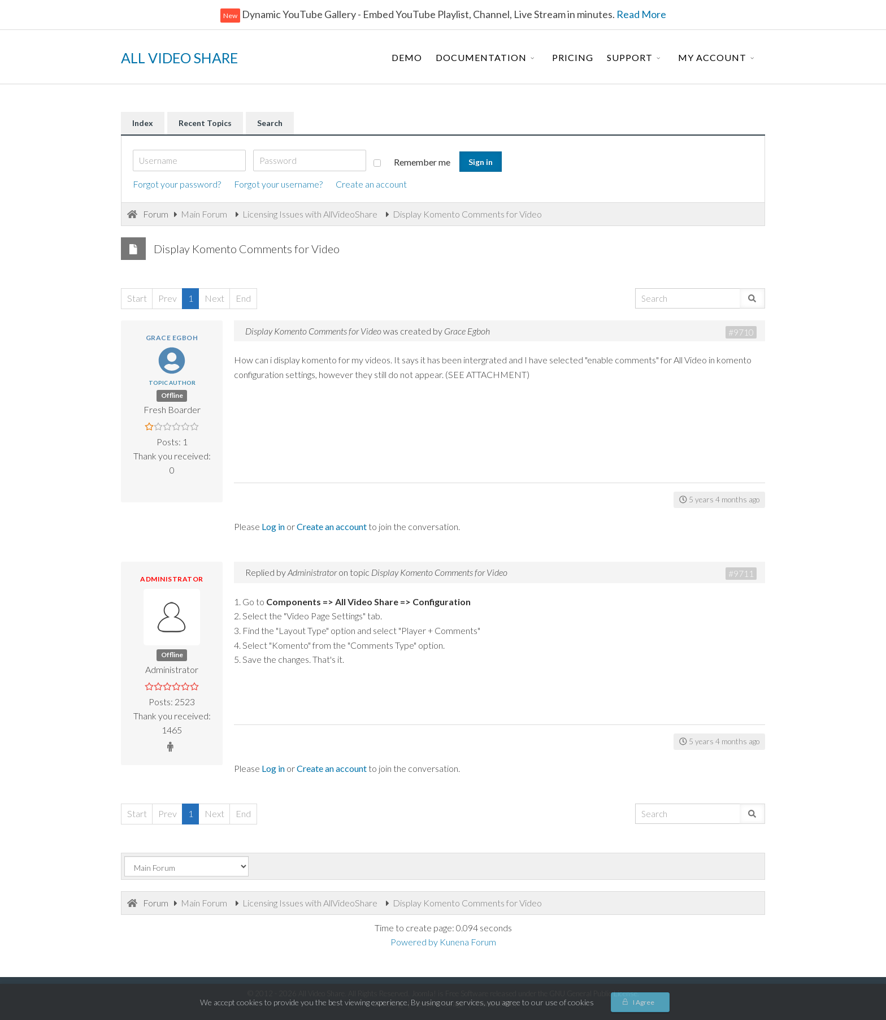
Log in (273, 526)
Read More (640, 14)
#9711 (741, 573)
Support (630, 57)
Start (137, 298)
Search (270, 123)
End (243, 298)
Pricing (572, 57)
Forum (155, 214)
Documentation (481, 57)
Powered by (414, 941)
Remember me (411, 162)
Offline (172, 395)
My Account (712, 57)
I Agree (643, 1002)
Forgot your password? (177, 184)
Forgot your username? (278, 184)
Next (214, 298)
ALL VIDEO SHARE (179, 57)
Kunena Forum (468, 941)
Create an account (371, 184)
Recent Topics (205, 123)
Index (142, 123)
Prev (167, 298)
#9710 (741, 332)
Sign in (480, 162)
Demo (407, 57)
